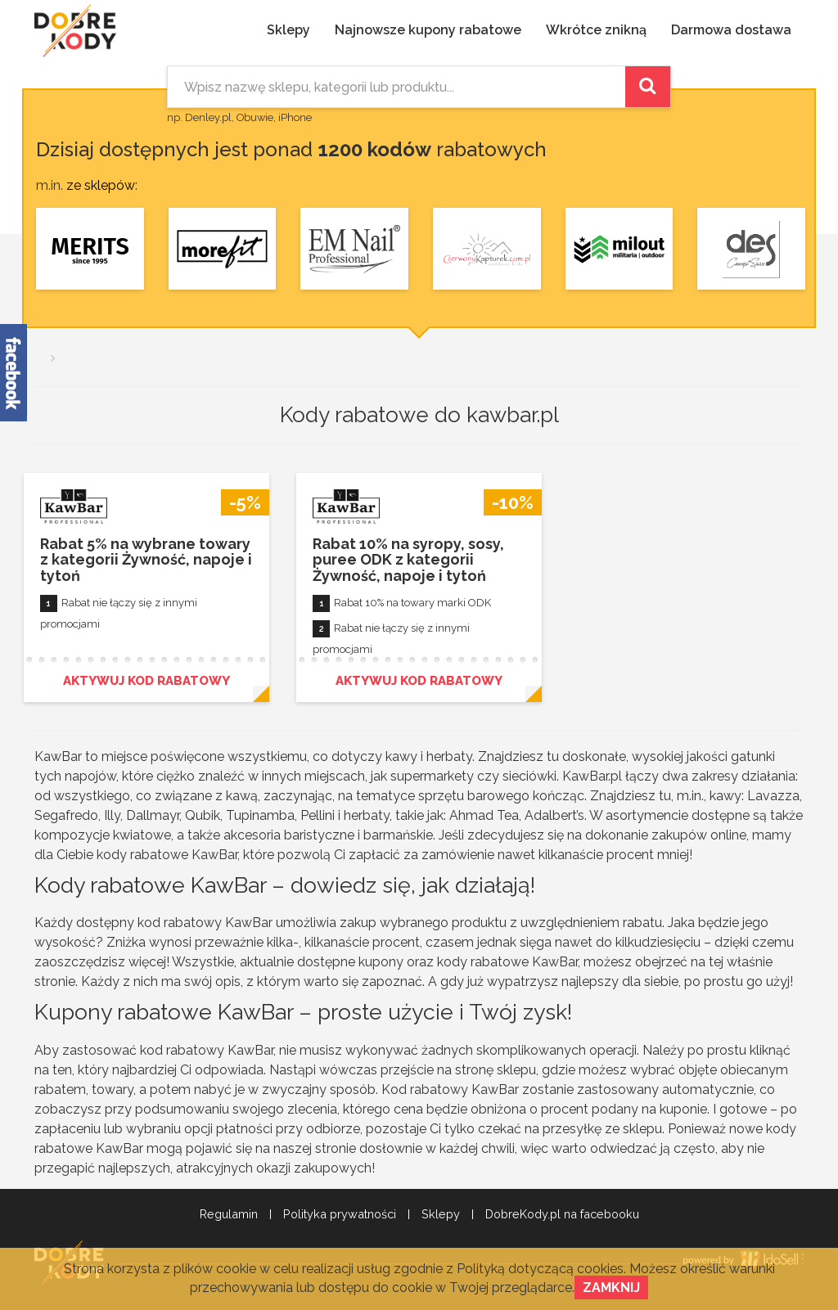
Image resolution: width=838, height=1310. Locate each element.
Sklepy (288, 30)
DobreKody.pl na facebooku (562, 1214)
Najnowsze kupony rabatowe (428, 30)
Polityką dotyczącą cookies (540, 1268)
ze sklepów (100, 185)
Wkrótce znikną (596, 30)
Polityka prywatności (339, 1214)
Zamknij (611, 1287)
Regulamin (229, 1214)
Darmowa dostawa (731, 30)
